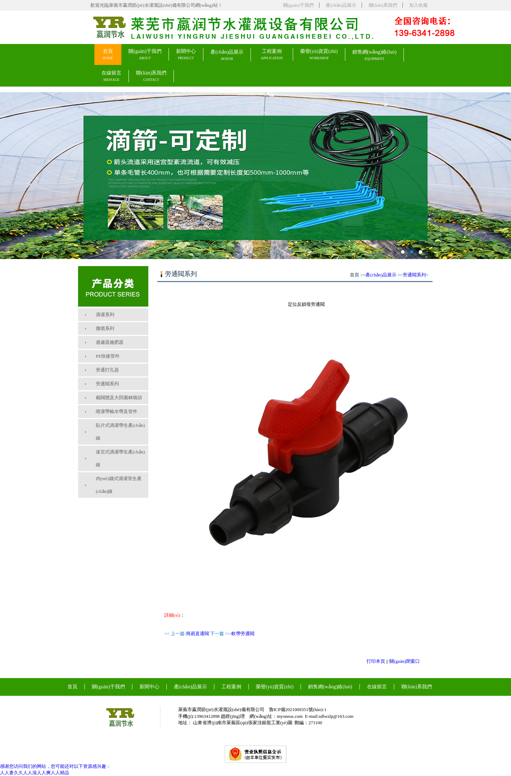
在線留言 (111, 76)
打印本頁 (376, 661)
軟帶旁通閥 (242, 633)
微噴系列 (105, 328)
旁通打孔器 (107, 370)
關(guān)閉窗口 (404, 661)
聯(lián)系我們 (383, 5)
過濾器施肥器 (109, 342)
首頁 (108, 54)
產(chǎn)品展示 (341, 5)
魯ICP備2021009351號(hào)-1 (298, 709)
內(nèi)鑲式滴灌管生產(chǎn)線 (119, 485)
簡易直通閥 (197, 633)
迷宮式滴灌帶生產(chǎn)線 (120, 458)
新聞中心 (186, 54)
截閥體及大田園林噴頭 (119, 397)
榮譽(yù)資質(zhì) (319, 54)
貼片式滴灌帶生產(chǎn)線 (120, 432)
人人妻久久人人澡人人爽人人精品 (34, 772)
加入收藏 (418, 5)
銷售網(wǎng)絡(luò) (374, 55)
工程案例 (272, 54)
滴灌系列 (105, 314)
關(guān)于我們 (298, 5)
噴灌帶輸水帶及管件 (116, 411)
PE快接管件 (108, 356)
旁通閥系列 (107, 383)
